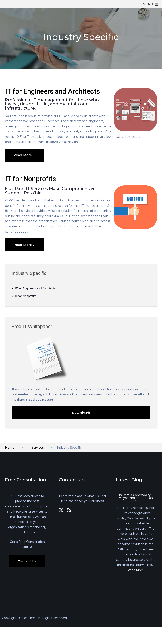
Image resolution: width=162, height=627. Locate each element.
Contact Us (27, 561)
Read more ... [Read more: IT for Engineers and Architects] (25, 155)
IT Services (36, 447)
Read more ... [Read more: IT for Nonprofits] (25, 245)
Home (10, 447)
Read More (135, 570)
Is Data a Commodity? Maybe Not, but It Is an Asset (136, 498)
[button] (148, 4)
